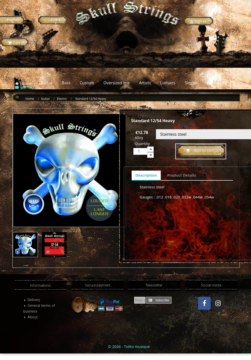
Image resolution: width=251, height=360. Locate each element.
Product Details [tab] (181, 175)
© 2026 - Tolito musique (129, 346)
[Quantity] (140, 151)
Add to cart (200, 150)
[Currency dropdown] (55, 21)
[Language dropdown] (12, 21)
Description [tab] (146, 175)
